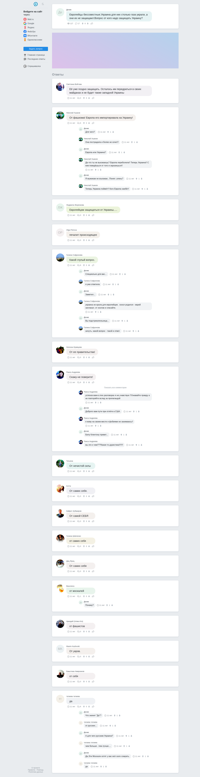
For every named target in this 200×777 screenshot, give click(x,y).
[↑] (83, 23)
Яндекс (28, 27)
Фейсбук (29, 31)
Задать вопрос (36, 49)
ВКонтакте (30, 35)
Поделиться (92, 23)
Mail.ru (28, 19)
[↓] (87, 23)
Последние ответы (34, 59)
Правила (31, 770)
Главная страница (34, 55)
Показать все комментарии (115, 387)
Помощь (40, 770)
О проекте (36, 768)
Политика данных (35, 772)
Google (28, 23)
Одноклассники (32, 39)
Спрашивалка (32, 66)
